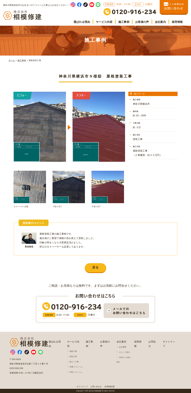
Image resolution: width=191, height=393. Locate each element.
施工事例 (123, 21)
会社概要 (122, 347)
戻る (95, 267)
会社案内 (160, 21)
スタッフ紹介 (124, 352)
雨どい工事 (74, 362)
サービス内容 (104, 21)
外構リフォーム (76, 367)
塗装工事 (73, 357)
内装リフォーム (76, 372)
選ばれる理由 (82, 21)
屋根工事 (73, 351)
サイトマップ (82, 387)
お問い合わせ (96, 387)
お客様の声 (142, 21)
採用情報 (177, 21)
